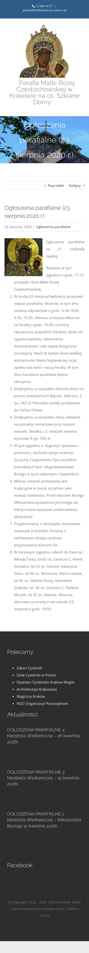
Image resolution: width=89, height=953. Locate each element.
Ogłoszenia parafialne (53, 227)
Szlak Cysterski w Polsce (36, 675)
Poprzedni (56, 185)
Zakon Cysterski (29, 667)
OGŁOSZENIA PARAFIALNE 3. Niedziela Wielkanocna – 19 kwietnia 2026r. (43, 777)
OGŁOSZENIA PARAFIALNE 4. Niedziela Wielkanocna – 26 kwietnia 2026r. (43, 735)
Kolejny (75, 185)
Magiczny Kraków (31, 696)
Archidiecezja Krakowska (37, 689)
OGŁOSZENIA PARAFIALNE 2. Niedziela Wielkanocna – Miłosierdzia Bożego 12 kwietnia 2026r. (44, 819)
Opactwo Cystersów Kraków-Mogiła (46, 682)
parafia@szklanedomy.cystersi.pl (44, 10)
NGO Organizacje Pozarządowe (42, 703)
